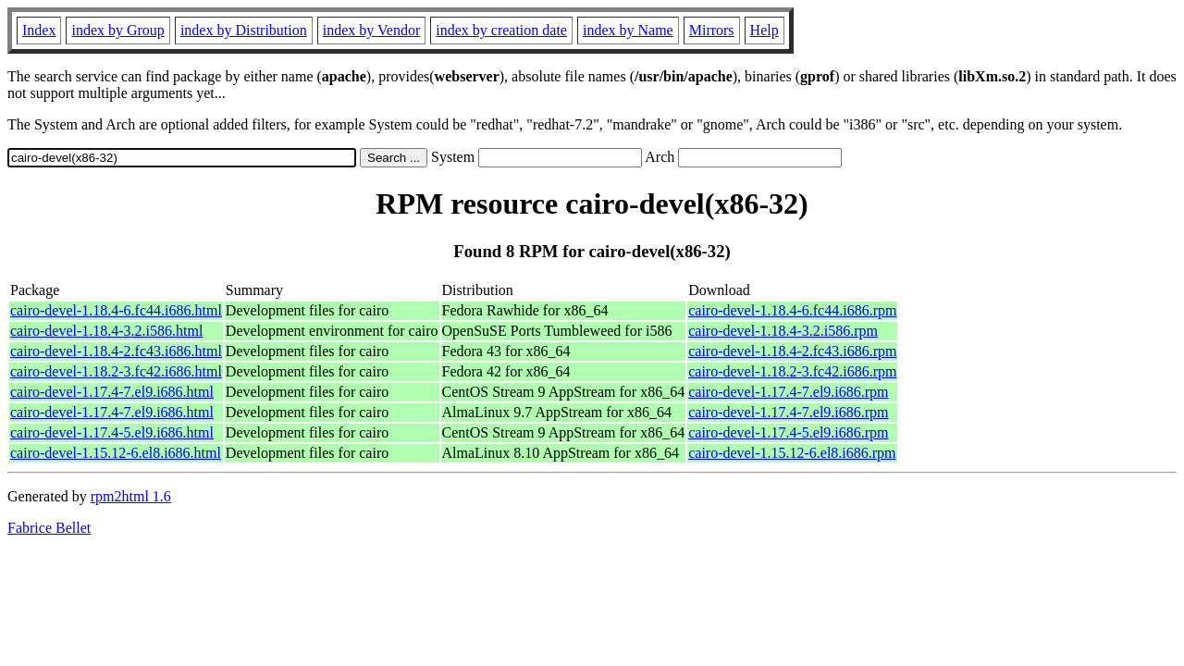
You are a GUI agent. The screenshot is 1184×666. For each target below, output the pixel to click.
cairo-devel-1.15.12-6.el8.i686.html (115, 453)
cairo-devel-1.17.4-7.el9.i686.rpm (788, 392)
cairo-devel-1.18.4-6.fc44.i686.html (116, 310)
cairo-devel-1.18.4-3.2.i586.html (106, 331)
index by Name (628, 30)
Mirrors (711, 30)
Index (39, 30)
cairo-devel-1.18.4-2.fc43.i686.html (116, 351)
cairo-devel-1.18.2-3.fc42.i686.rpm (792, 371)
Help (764, 30)
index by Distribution (243, 30)
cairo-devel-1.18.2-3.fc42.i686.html (116, 371)
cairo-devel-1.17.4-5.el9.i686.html (112, 432)
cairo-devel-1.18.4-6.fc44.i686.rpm (792, 310)
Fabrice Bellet (49, 528)
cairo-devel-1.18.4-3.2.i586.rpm (783, 331)
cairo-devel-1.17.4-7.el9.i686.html (112, 392)
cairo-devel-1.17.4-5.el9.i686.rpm (788, 432)
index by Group (117, 30)
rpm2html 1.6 (131, 496)
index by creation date (501, 30)
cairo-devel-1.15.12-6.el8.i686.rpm (791, 453)
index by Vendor (371, 30)
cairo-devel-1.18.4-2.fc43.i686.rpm (792, 351)
